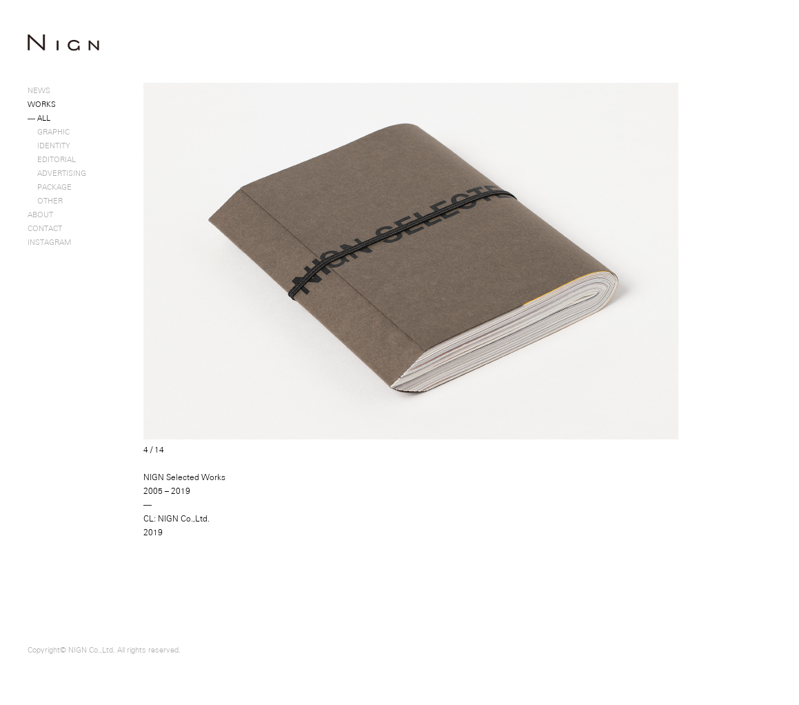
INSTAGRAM (49, 242)
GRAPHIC (49, 132)
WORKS (42, 104)
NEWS (39, 90)
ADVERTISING (57, 173)
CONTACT (45, 228)
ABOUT (40, 214)
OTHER (45, 201)
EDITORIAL (52, 159)
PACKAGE (50, 187)
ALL (39, 118)
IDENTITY (49, 145)
